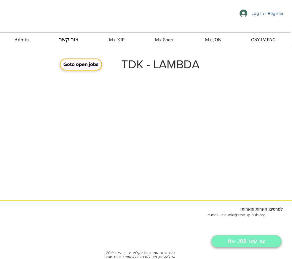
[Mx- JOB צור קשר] (246, 241)
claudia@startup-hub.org (243, 214)
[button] (213, 40)
